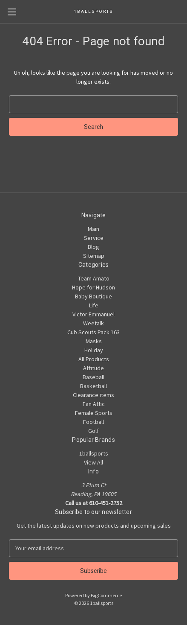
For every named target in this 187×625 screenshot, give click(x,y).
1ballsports (93, 453)
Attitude (93, 368)
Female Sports (93, 413)
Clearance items (93, 395)
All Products (93, 359)
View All (93, 462)
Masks (94, 341)
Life (93, 305)
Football (93, 422)
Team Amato (93, 278)
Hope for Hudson (93, 287)
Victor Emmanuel (93, 314)
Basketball (93, 386)
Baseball (93, 377)
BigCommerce (106, 595)
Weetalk (93, 323)
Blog (93, 247)
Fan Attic (94, 404)
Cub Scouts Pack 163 (93, 332)
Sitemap (93, 256)
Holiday (93, 350)
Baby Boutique (93, 296)
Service (94, 238)
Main (93, 229)
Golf (93, 431)
